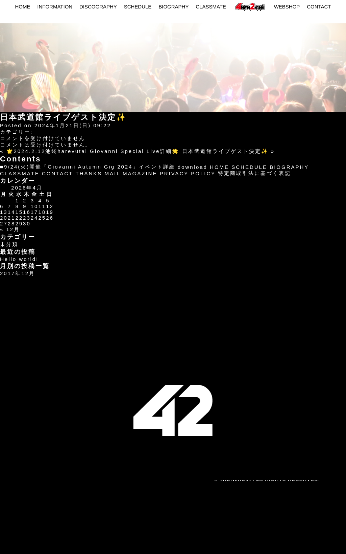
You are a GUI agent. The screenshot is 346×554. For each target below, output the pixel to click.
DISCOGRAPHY (98, 6)
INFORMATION (54, 6)
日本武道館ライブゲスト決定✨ (225, 151)
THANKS (88, 173)
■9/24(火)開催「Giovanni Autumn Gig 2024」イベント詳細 (87, 167)
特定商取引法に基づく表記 (254, 173)
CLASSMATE (211, 6)
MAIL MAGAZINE (131, 173)
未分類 (9, 244)
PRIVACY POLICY (188, 173)
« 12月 (10, 229)
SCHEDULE (138, 6)
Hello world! (19, 259)
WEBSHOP (287, 6)
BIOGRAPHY (173, 6)
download (192, 167)
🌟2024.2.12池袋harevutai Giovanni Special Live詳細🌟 (93, 151)
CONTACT (319, 6)
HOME (22, 6)
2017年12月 (17, 273)
